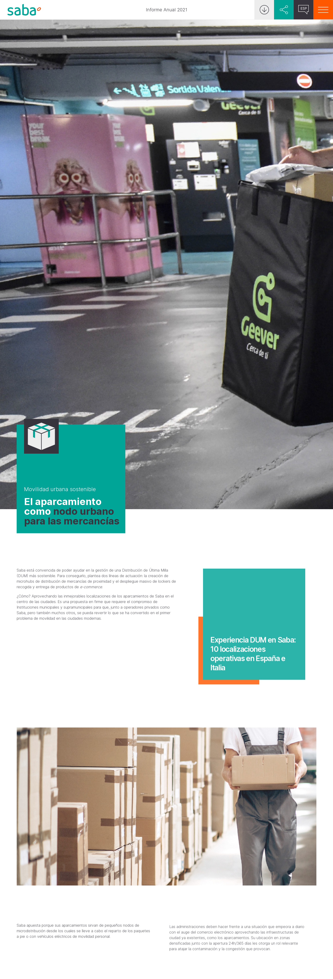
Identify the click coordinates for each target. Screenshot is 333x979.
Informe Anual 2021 (166, 9)
